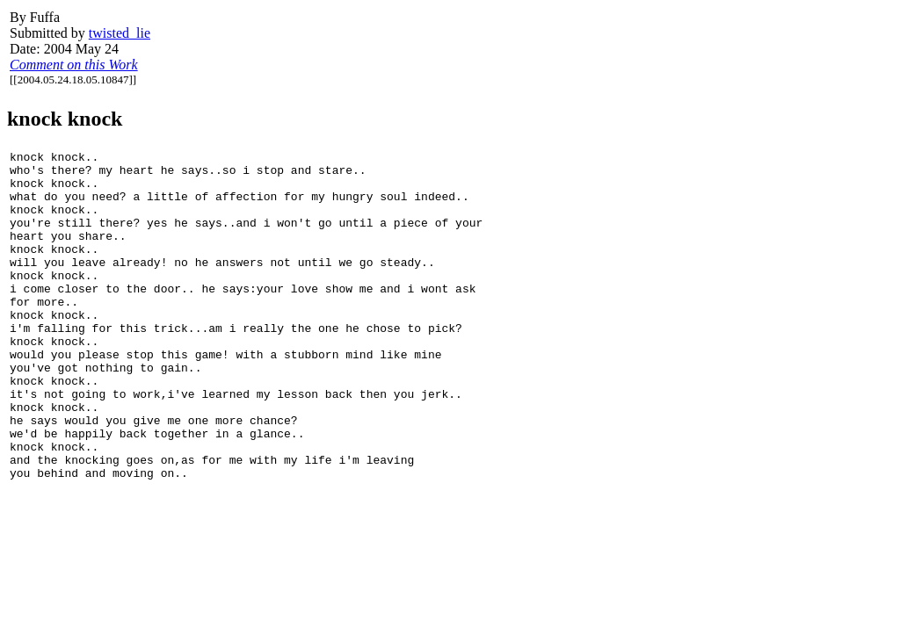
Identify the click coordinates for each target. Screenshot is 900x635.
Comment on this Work (74, 64)
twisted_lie (119, 32)
